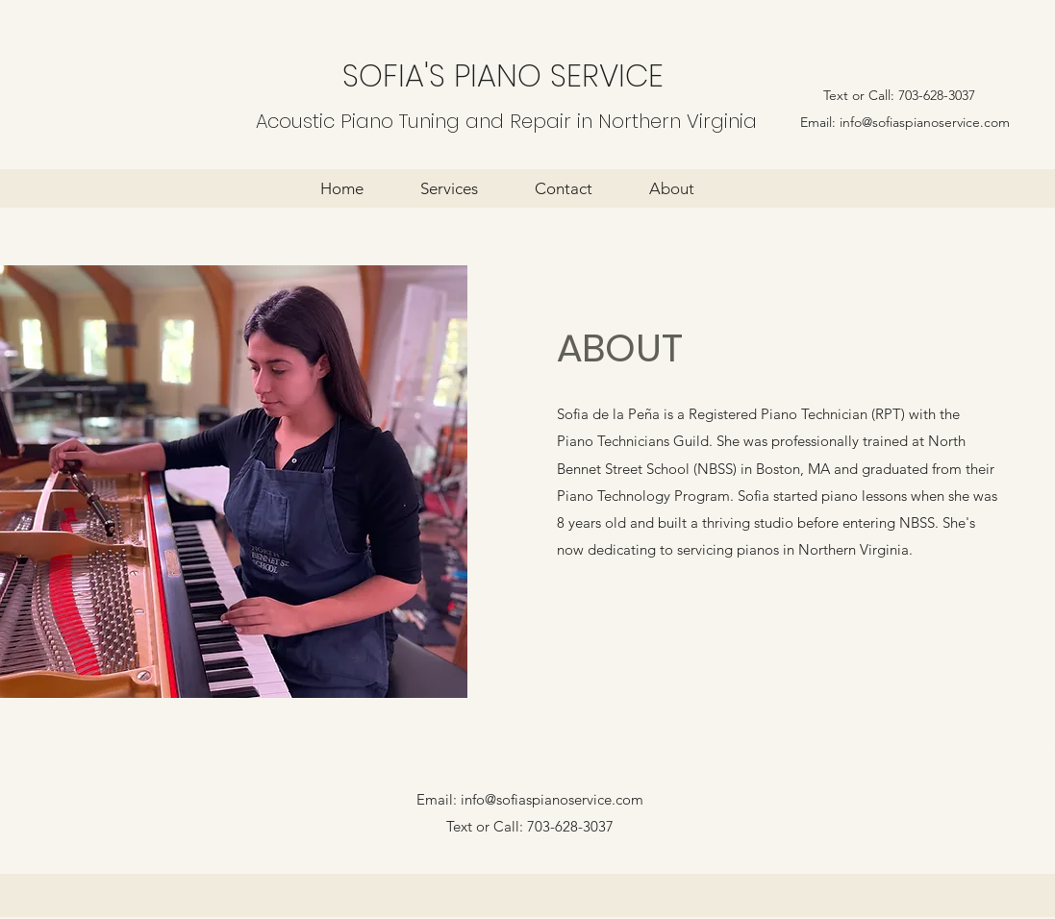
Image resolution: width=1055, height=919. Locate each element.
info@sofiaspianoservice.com (925, 122)
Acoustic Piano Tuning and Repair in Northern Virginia (506, 121)
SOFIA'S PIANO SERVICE (503, 75)
